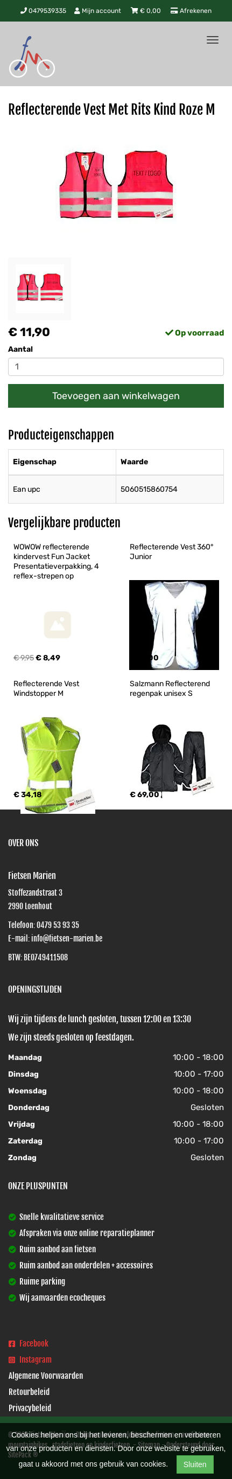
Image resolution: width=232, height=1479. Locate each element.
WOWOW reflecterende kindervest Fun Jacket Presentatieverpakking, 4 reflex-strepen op (57, 561)
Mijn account (98, 11)
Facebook (28, 1343)
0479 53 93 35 (58, 925)
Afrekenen (191, 11)
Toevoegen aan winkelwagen (116, 396)
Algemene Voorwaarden (46, 1376)
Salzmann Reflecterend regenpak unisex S (171, 688)
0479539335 (43, 11)
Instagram (30, 1360)
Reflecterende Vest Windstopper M (47, 688)
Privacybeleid (30, 1408)
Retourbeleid (29, 1392)
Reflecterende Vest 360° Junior (172, 551)
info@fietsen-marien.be (66, 938)
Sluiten (195, 1464)
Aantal (20, 349)
